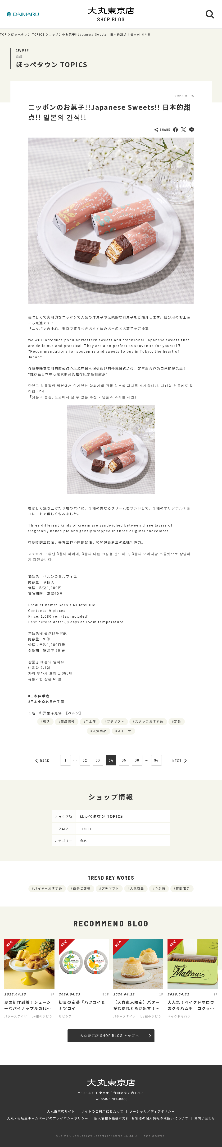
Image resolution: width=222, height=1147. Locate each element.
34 (111, 760)
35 (124, 760)
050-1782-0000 (114, 1099)
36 (137, 760)
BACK (42, 760)
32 (85, 760)
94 (156, 760)
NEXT (179, 760)
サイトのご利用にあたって (102, 1111)
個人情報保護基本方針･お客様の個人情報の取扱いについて (141, 1118)
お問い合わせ (205, 1118)
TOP (3, 34)
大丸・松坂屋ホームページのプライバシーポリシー (47, 1118)
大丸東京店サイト (61, 1111)
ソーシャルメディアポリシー (152, 1111)
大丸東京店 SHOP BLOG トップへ (115, 1035)
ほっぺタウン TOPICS (28, 34)
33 (98, 760)
